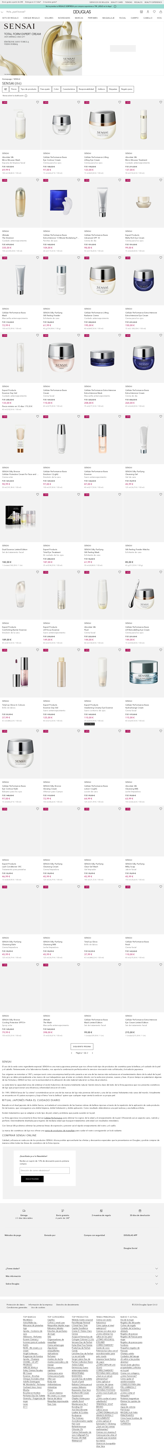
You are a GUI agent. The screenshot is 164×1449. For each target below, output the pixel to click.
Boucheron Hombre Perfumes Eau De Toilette (34, 1394)
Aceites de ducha (55, 1359)
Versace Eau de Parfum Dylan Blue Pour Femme (82, 1343)
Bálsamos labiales (55, 1328)
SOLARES (49, 18)
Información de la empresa (40, 1305)
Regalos (138, 2)
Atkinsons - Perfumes (32, 1337)
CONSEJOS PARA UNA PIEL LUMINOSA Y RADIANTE (131, 1387)
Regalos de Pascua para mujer (131, 1338)
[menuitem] (12, 18)
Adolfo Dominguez (31, 1382)
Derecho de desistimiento (67, 1305)
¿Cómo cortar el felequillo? (128, 1394)
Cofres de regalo (128, 1325)
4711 (25, 1407)
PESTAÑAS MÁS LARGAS (107, 1373)
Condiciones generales (17, 1307)
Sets (49, 1337)
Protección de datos (16, 1305)
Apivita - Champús (31, 1359)
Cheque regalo (31, 18)
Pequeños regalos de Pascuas (130, 1349)
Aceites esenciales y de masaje (58, 1363)
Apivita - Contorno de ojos (32, 1332)
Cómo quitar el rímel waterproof (105, 1326)
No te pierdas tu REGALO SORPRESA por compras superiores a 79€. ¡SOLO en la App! (79, 6)
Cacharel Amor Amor (32, 1387)
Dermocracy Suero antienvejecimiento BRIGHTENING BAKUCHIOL (80, 1371)
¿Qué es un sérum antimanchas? (104, 1377)
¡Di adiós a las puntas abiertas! (130, 1360)
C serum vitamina (55, 1393)
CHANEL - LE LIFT (30, 1362)
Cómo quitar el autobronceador (128, 1380)
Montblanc (27, 1320)
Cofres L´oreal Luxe (56, 1323)
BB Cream (27, 1373)
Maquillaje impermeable (58, 1401)
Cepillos (51, 1320)
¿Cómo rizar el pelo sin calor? (106, 1394)
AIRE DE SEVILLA (30, 1367)
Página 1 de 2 (82, 1053)
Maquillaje (109, 18)
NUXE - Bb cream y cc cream (32, 1349)
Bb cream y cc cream (57, 1396)
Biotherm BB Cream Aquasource (80, 1394)
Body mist (52, 1382)
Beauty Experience (153, 2)
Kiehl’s (25, 1345)
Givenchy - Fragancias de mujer (34, 1399)
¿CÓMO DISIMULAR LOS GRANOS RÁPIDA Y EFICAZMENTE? (107, 1415)
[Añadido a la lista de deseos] (37, 102)
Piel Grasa (125, 1410)
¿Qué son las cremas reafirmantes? (105, 1428)
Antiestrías (52, 1387)
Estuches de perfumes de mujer (57, 1332)
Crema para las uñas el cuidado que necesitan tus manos (106, 1438)
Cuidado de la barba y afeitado (131, 1329)
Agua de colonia (128, 1407)
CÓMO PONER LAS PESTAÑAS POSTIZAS (105, 1388)
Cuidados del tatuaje (130, 1356)
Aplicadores (53, 1353)
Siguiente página (82, 1047)
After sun (52, 1379)
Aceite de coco (103, 1348)
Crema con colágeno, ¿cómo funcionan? (130, 1374)
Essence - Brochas (31, 1376)
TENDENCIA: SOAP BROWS (104, 1405)
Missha (26, 1390)
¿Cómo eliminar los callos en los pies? (104, 1335)
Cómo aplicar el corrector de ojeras (104, 1383)
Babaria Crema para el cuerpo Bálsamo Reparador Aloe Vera (82, 1387)
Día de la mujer (127, 1320)
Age (25, 1328)
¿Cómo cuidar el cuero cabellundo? (106, 1399)
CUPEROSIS (126, 1424)
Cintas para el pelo (56, 1376)
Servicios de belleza (99, 2)
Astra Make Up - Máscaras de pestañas (33, 1324)
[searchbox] (25, 12)
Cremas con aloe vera (106, 1331)
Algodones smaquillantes (54, 1349)
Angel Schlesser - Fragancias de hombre (33, 1354)
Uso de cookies (38, 1307)
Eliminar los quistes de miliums (130, 1402)
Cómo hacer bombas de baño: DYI (131, 1419)
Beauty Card (117, 2)
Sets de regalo (10, 18)
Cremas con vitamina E (106, 1432)
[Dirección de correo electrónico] (45, 1170)
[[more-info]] (15, 96)
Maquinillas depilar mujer (59, 1325)
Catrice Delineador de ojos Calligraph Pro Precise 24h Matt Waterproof (81, 1436)
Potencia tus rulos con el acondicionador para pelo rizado (107, 1353)
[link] (20, 136)
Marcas (79, 18)
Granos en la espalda (105, 1443)
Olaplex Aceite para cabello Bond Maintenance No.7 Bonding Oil (81, 1402)
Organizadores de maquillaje (56, 1340)
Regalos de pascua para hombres (131, 1343)
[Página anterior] (71, 1053)
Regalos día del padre (130, 1323)
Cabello (147, 18)
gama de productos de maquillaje (60, 1131)
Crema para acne (55, 1373)
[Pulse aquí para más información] (115, 6)
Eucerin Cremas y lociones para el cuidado (34, 1340)
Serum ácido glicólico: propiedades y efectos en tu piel (131, 1368)
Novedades (64, 18)
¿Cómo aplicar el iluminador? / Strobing (106, 1422)
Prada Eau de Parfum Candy (81, 1349)
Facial (122, 18)
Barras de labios (55, 1398)
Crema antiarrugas (56, 1345)
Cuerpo (135, 18)
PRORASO (27, 1365)
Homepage (7, 79)
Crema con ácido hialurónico (103, 1321)
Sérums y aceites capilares (55, 1369)
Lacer (25, 1404)
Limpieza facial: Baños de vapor (106, 1360)
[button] (82, 1268)
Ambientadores (54, 1384)
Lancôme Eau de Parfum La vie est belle (82, 1354)
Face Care (52, 1404)
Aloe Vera (100, 1446)
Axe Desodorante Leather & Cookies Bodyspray (80, 1412)
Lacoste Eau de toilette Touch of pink (82, 1380)
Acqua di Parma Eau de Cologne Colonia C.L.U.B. (83, 1338)
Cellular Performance (53, 1118)
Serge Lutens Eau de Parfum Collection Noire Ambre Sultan (82, 1362)
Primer (50, 1390)
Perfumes (93, 18)
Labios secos (102, 1410)
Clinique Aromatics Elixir (33, 1379)
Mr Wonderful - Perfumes (34, 1384)
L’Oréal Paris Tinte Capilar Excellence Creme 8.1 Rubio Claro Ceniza (82, 1329)
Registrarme (32, 1179)
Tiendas (128, 2)
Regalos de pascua (129, 1334)
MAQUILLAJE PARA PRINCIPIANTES (129, 1413)
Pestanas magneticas (130, 1398)
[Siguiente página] (92, 1053)
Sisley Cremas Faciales (33, 1370)
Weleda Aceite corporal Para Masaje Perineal (82, 1321)
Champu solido (127, 1353)
